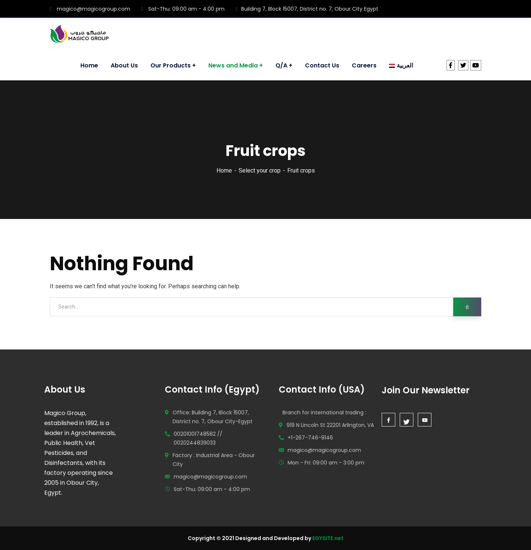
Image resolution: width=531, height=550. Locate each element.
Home (224, 170)
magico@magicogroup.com (90, 9)
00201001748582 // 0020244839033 (198, 438)
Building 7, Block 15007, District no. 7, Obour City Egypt (307, 9)
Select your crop (260, 170)
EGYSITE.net (327, 538)
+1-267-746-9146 (310, 437)
